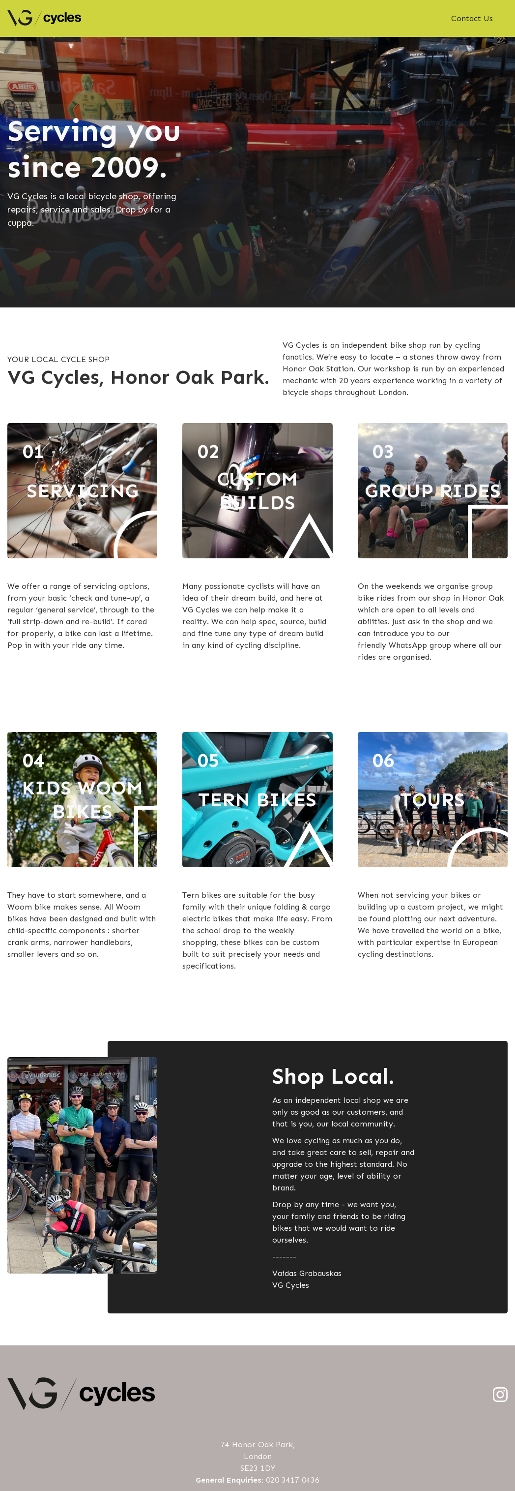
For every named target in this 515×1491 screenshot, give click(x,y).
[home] (44, 18)
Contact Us (472, 18)
